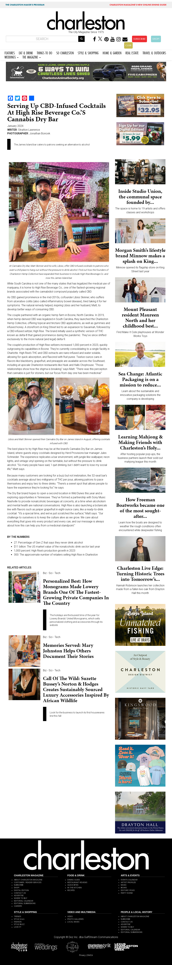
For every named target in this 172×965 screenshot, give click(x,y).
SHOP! (156, 38)
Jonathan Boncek (39, 133)
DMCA (90, 955)
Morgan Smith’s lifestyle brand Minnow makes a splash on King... (140, 256)
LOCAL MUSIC (73, 922)
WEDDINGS (11, 57)
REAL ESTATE (132, 52)
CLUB (128, 45)
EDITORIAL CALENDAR (23, 901)
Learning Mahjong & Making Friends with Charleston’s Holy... (140, 442)
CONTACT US (20, 893)
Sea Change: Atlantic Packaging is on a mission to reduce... (140, 379)
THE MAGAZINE (32, 57)
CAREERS (18, 906)
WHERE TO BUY (20, 898)
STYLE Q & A (19, 919)
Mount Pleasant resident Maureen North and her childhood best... (140, 317)
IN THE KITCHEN (74, 888)
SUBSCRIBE (139, 38)
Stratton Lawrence (29, 129)
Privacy (82, 955)
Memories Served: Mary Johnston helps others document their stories (68, 651)
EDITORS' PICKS (128, 890)
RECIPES (71, 890)
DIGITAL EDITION (21, 890)
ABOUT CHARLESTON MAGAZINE (28, 880)
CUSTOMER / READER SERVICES (27, 882)
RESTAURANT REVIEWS (77, 882)
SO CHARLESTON (65, 52)
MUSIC (124, 885)
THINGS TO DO (44, 52)
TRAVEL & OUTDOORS (154, 52)
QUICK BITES (72, 885)
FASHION (18, 922)
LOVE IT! (17, 927)
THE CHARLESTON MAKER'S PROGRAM (25, 4)
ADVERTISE (19, 895)
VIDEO (70, 916)
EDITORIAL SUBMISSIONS (24, 903)
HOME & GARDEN (112, 52)
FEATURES (10, 52)
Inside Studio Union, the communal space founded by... (140, 197)
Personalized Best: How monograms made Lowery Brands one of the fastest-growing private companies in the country (76, 592)
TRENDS (17, 916)
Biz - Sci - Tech (51, 573)
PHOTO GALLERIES (75, 919)
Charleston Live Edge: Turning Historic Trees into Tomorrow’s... (140, 574)
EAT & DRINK (26, 52)
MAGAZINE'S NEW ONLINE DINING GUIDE (138, 4)
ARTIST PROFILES (128, 882)
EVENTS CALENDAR (129, 880)
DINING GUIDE (73, 880)
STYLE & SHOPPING (88, 52)
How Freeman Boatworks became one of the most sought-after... (140, 508)
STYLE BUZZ (19, 924)
